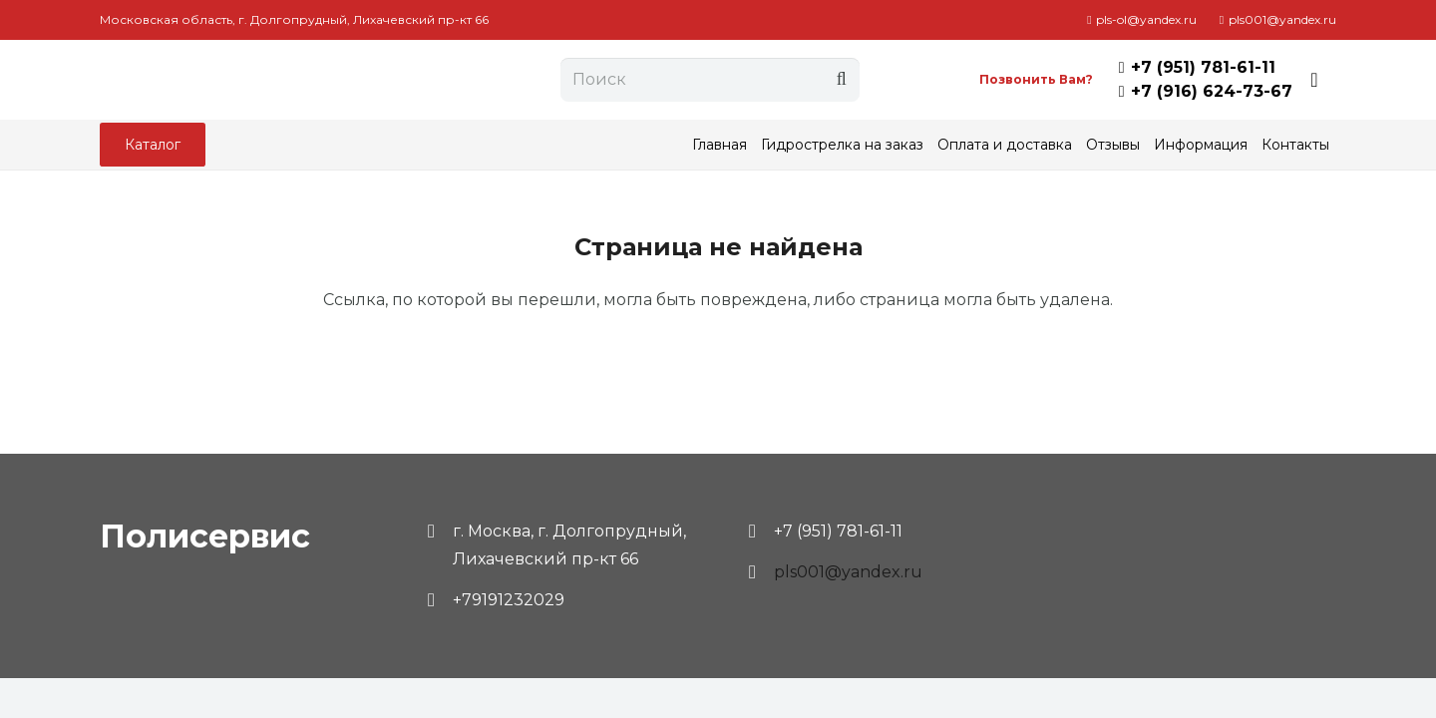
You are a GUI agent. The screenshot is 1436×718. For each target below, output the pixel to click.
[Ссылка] (272, 80)
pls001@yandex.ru (848, 571)
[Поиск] (710, 80)
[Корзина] (1314, 80)
